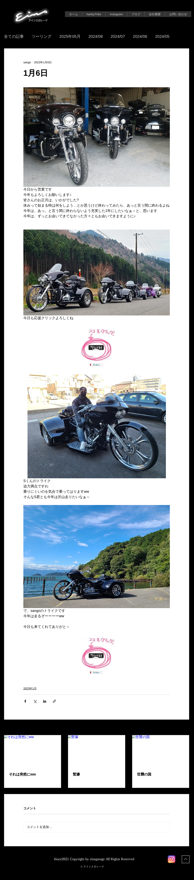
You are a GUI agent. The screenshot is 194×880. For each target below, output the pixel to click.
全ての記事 (14, 36)
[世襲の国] (160, 751)
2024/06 (140, 36)
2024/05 (162, 36)
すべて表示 (182, 727)
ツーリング (41, 36)
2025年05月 (70, 36)
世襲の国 (144, 774)
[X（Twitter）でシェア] (35, 701)
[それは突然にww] (32, 751)
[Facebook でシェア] (25, 701)
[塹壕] (96, 751)
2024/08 (95, 36)
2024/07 (118, 36)
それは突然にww (22, 774)
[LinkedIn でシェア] (45, 701)
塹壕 (76, 774)
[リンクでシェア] (54, 701)
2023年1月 (30, 688)
